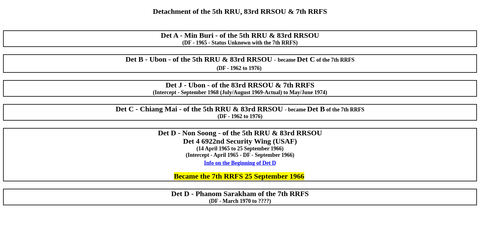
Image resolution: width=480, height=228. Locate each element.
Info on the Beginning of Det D (240, 163)
